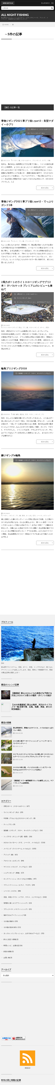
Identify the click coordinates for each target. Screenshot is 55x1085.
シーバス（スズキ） (11, 891)
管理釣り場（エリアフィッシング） (16, 903)
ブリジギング (36, 160)
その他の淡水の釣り (11, 927)
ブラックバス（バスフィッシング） (16, 909)
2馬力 (47, 327)
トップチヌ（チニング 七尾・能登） (16, 836)
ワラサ (37, 241)
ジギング (37, 414)
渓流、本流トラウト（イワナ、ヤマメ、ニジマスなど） (23, 897)
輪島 (17, 414)
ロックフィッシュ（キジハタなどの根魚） (18, 879)
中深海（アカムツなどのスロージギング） (18, 818)
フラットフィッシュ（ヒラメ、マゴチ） (18, 885)
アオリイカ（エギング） (12, 861)
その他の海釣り (9, 921)
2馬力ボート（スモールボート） (40, 129)
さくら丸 (29, 515)
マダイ (15, 160)
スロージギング (34, 327)
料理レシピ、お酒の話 (11, 945)
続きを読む (45, 188)
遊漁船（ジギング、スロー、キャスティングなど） (34, 373)
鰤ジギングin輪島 (10, 455)
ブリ (20, 241)
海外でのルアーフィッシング (14, 915)
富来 (23, 515)
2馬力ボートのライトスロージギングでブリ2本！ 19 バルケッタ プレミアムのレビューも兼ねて (26, 286)
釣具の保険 (7, 951)
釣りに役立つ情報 (10, 939)
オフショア (47, 515)
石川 (26, 414)
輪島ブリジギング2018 (14, 368)
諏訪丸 (22, 414)
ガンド (15, 241)
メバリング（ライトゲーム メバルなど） (18, 849)
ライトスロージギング (10, 327)
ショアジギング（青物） (12, 873)
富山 (20, 327)
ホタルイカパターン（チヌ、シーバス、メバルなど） (22, 842)
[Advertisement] (27, 69)
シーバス (39, 515)
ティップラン (8, 824)
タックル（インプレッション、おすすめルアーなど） (34, 302)
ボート (42, 327)
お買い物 (7, 958)
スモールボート (26, 160)
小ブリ (44, 160)
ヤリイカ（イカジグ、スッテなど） (16, 867)
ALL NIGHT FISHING (15, 14)
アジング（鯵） (9, 855)
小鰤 (48, 160)
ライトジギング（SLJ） (37, 133)
